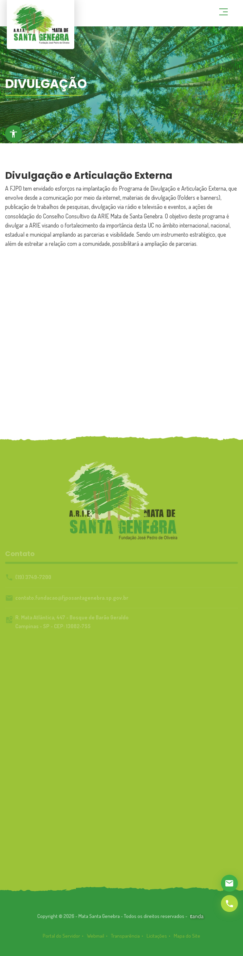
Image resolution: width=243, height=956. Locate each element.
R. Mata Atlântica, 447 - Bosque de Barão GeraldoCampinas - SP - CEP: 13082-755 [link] (72, 622)
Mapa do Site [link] (187, 940)
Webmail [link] (95, 940)
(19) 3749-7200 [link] (33, 577)
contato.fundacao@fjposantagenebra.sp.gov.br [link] (71, 597)
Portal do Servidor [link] (61, 940)
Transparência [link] (125, 940)
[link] (197, 918)
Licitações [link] (157, 940)
